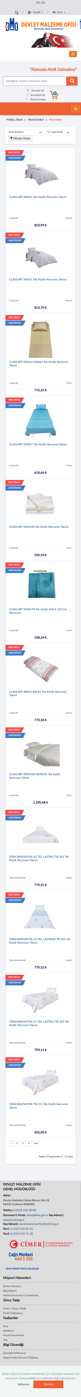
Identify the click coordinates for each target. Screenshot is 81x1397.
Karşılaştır (35, 95)
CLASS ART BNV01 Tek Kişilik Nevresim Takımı (38, 197)
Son (36, 1143)
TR (37, 2)
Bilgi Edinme (10, 1291)
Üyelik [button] (35, 12)
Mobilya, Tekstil (14, 119)
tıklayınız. (24, 1384)
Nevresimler (55, 119)
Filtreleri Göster (20, 138)
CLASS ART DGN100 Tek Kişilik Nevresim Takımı (39, 527)
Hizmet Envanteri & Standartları (21, 1295)
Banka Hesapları (12, 1286)
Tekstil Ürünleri (36, 119)
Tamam (48, 1384)
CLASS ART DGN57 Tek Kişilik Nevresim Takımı (38, 444)
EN (43, 2)
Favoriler (35, 91)
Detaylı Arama (35, 99)
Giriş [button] (59, 12)
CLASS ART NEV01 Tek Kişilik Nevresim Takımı (37, 279)
